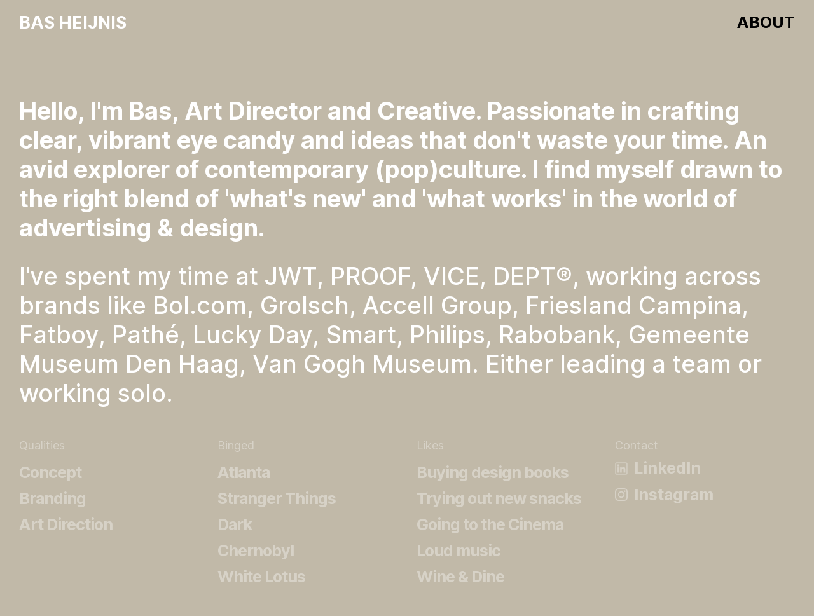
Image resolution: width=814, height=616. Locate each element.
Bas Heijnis (73, 22)
